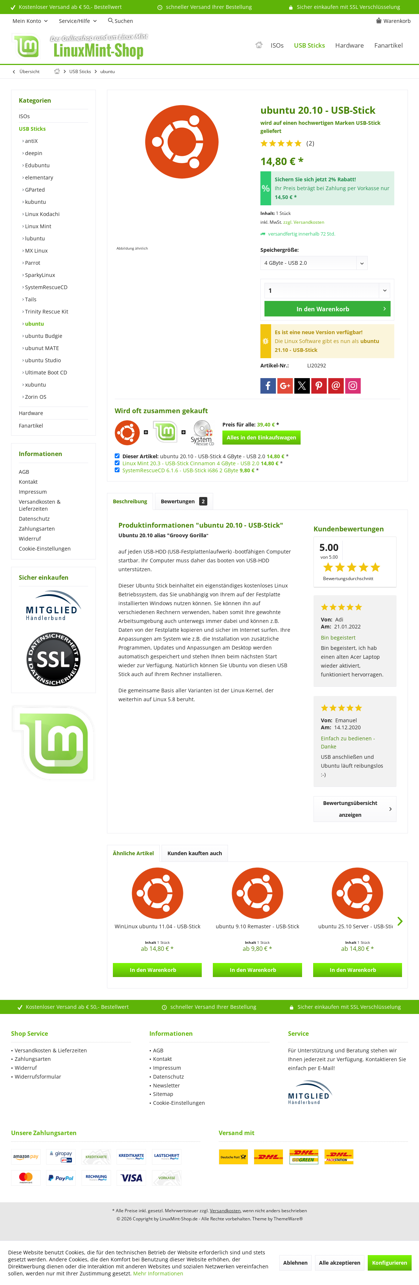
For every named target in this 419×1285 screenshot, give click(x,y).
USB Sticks (32, 128)
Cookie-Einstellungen (45, 548)
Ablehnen (295, 1262)
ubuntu (34, 323)
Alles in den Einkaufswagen (261, 437)
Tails (30, 299)
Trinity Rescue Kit (46, 311)
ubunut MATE (41, 348)
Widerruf (30, 538)
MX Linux (36, 250)
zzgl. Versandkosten (303, 222)
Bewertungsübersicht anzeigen (357, 808)
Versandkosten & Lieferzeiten (39, 505)
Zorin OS (35, 396)
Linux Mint (37, 226)
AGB (24, 471)
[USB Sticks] (309, 45)
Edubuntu (37, 165)
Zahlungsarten (37, 528)
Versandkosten (225, 1210)
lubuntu (34, 238)
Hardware (31, 413)
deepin (33, 153)
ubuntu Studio (42, 360)
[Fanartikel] (388, 45)
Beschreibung (130, 501)
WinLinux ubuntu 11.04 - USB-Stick (157, 926)
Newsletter (166, 1085)
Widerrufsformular (38, 1076)
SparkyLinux (39, 274)
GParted (34, 189)
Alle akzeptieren (339, 1262)
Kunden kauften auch (194, 853)
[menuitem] (394, 21)
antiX (31, 140)
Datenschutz (34, 518)
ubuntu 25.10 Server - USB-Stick (357, 926)
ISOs (24, 116)
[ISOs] (277, 45)
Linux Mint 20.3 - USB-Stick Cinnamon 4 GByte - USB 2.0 (190, 463)
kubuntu (35, 201)
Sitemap (163, 1093)
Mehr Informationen (158, 1273)
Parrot (32, 262)
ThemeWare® (288, 1219)
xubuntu (35, 384)
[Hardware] (349, 45)
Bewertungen (184, 501)
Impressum (33, 491)
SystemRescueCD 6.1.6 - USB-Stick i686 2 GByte (180, 470)
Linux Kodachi (42, 213)
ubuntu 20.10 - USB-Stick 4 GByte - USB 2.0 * (205, 456)
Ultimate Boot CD (45, 372)
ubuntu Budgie (43, 335)
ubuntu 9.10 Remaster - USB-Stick (257, 926)
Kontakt (28, 481)
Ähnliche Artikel (133, 853)
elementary (38, 177)
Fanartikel (31, 425)
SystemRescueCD (45, 287)
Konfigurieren (389, 1262)
